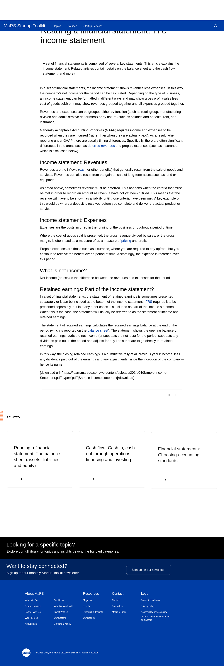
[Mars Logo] (26, 652)
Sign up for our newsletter (148, 576)
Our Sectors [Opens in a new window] (60, 618)
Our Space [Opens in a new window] (59, 600)
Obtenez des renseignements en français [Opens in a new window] (155, 618)
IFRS (148, 302)
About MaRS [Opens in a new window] (31, 624)
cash (82, 169)
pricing (126, 241)
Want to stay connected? (36, 567)
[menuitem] (39, 600)
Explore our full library (22, 552)
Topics (57, 26)
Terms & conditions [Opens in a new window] (150, 600)
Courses (72, 26)
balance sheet (97, 330)
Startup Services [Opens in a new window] (33, 606)
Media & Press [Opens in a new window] (119, 612)
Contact (117, 593)
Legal (145, 593)
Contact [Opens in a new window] (116, 600)
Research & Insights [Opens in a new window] (93, 612)
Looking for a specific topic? (40, 546)
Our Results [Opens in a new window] (89, 618)
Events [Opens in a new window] (86, 606)
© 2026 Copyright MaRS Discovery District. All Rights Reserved (67, 652)
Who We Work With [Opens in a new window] (63, 606)
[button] (215, 26)
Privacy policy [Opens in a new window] (148, 606)
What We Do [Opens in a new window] (31, 600)
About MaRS (34, 593)
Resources (91, 593)
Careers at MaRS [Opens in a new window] (62, 624)
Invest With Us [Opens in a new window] (61, 612)
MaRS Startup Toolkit (24, 25)
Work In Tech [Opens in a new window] (31, 618)
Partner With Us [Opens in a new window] (33, 612)
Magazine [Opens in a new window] (88, 600)
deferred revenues (101, 146)
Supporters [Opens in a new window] (117, 606)
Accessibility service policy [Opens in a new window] (154, 612)
